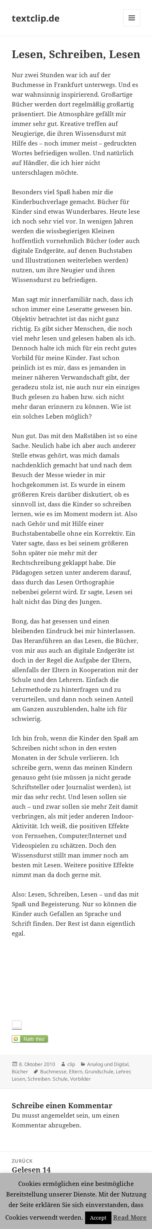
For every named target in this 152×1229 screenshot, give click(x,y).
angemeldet (58, 1115)
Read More (130, 1217)
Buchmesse (53, 1071)
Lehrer (123, 1071)
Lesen (18, 1078)
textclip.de (36, 18)
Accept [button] (98, 1217)
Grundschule (99, 1071)
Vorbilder (80, 1078)
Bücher (20, 1071)
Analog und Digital (107, 1064)
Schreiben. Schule (48, 1078)
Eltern (75, 1071)
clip (71, 1064)
